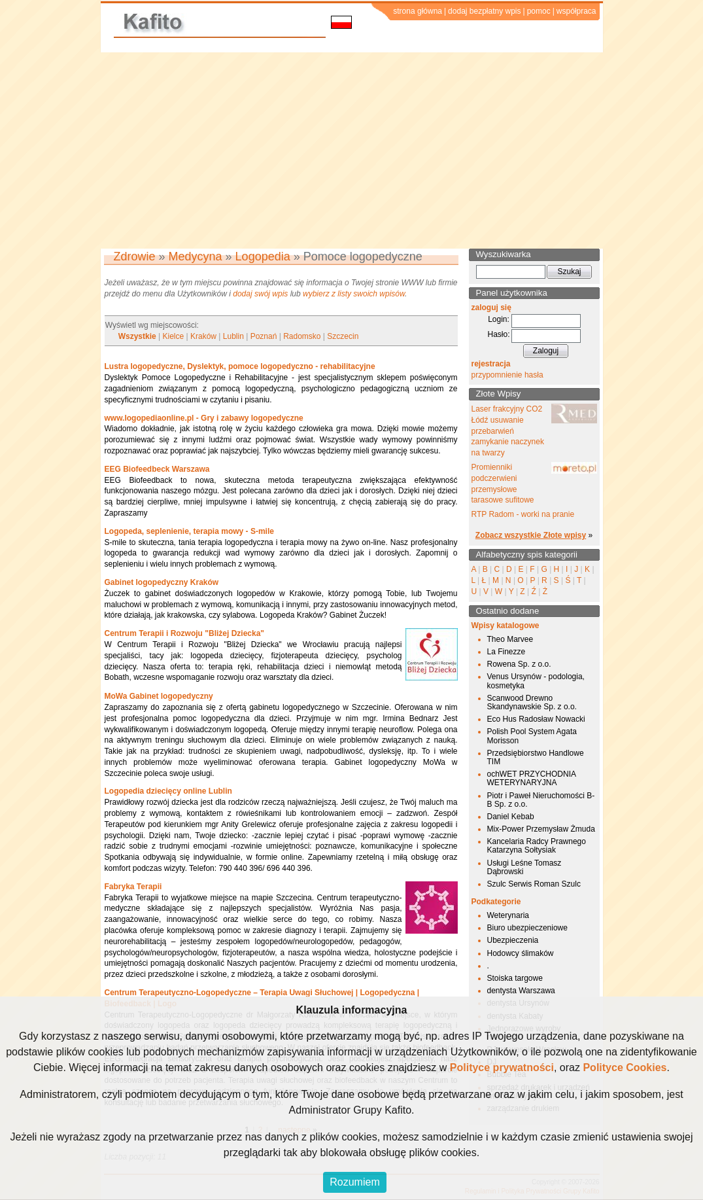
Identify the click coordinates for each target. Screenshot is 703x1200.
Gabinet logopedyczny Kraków (162, 582)
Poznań (263, 336)
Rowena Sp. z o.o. (519, 664)
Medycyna (195, 256)
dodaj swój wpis (260, 293)
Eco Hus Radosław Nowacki (536, 719)
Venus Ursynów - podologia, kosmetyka (536, 681)
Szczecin (342, 336)
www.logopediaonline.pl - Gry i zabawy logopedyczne (204, 418)
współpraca (576, 11)
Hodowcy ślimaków (520, 953)
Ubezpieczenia (513, 940)
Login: (498, 319)
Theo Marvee (510, 639)
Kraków (203, 336)
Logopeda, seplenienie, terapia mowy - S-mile (189, 531)
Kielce (173, 336)
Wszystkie (137, 336)
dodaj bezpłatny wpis (484, 11)
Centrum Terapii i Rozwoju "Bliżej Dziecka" (185, 633)
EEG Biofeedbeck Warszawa (157, 469)
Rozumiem (354, 1182)
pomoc (539, 11)
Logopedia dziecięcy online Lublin (168, 791)
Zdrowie (135, 256)
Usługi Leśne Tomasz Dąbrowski (524, 867)
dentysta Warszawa (521, 990)
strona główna (417, 11)
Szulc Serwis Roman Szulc (534, 884)
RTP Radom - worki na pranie (523, 514)
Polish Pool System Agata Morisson (532, 736)
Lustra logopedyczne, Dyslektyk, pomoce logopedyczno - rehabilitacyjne (240, 366)
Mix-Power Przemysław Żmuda (541, 829)
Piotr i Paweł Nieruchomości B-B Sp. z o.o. (541, 800)
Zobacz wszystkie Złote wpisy (530, 535)
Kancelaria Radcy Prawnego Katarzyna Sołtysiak (536, 846)
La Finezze (506, 651)
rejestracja (491, 363)
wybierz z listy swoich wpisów (354, 293)
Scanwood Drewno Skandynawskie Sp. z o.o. (532, 702)
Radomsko (301, 336)
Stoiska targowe (515, 978)
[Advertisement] (351, 150)
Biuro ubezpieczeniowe (527, 927)
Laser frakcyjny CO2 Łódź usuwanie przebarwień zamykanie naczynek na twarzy (508, 430)
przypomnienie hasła (507, 374)
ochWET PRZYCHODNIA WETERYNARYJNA (531, 778)
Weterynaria (508, 915)
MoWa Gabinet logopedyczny (159, 696)
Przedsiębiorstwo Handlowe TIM (535, 757)
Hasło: (498, 334)
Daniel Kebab (510, 816)
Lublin (233, 336)
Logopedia (262, 256)
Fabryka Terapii (133, 886)
